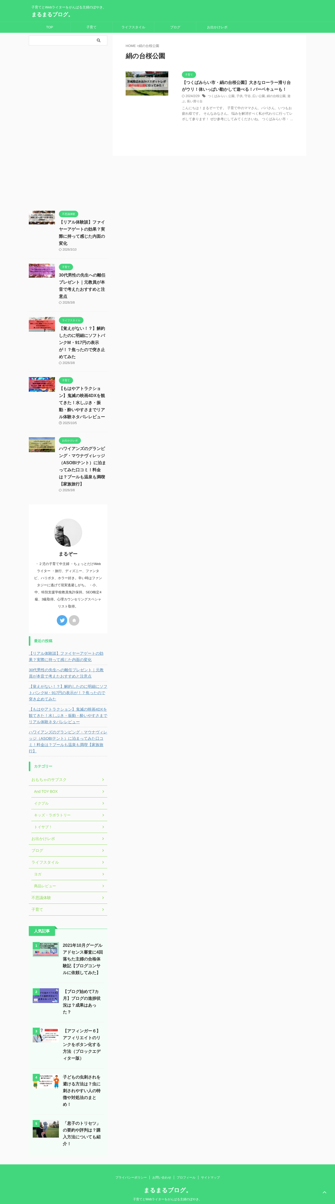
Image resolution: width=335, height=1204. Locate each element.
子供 (239, 96)
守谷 (247, 96)
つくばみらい (217, 96)
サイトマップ (210, 1168)
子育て (91, 27)
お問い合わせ (161, 1168)
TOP (49, 27)
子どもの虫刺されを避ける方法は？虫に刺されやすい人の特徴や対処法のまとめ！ (81, 1081)
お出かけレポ (217, 27)
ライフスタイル (133, 27)
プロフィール (186, 1168)
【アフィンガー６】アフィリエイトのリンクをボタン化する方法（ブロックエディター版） (81, 1035)
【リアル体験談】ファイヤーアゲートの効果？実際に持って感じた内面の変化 (67, 653)
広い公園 (258, 96)
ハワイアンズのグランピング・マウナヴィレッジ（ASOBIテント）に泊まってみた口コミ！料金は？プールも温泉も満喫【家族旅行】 (67, 735)
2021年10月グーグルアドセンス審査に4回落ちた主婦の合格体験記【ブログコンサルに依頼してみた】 (83, 950)
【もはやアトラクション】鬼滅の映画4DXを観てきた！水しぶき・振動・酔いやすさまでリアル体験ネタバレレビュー (82, 402)
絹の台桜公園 (276, 96)
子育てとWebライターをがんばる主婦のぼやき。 (167, 1190)
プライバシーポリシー (131, 1168)
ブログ (175, 27)
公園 (231, 96)
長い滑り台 (195, 102)
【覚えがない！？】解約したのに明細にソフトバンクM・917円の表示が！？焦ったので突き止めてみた (82, 342)
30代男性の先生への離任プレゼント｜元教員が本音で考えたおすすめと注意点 (67, 670)
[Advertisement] (68, 126)
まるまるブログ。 (52, 14)
